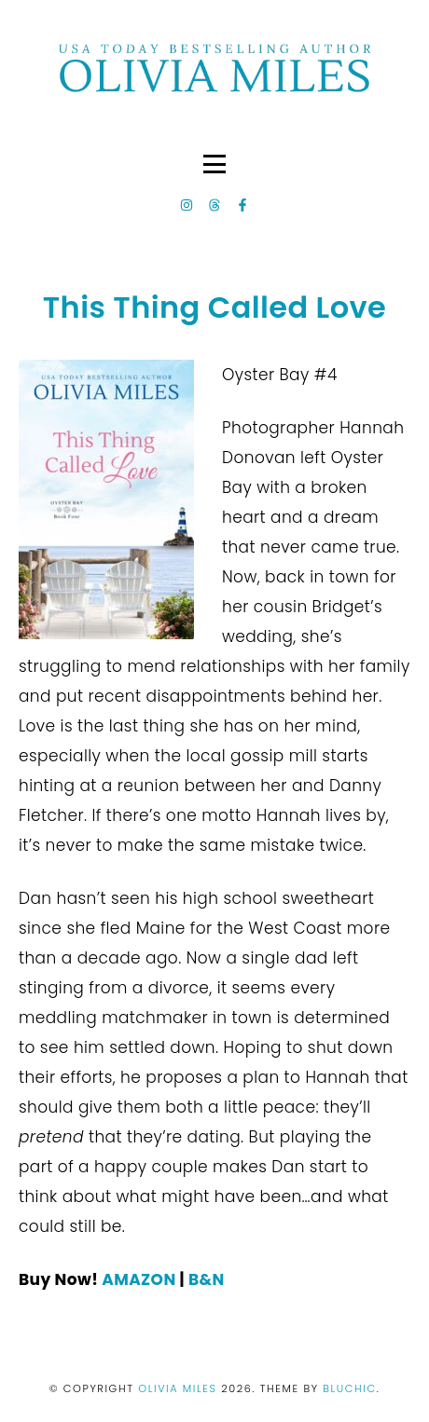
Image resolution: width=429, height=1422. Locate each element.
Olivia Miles (179, 1388)
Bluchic (349, 1388)
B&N (206, 1279)
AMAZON (138, 1279)
